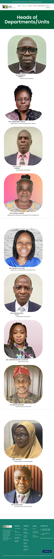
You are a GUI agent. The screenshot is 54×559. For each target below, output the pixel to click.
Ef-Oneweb (48, 555)
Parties (47, 6)
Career (35, 6)
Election (30, 6)
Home (19, 6)
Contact (48, 7)
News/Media (41, 6)
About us (24, 6)
